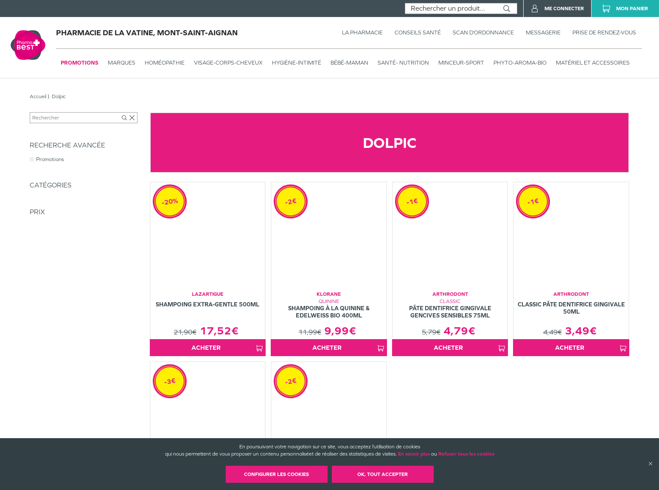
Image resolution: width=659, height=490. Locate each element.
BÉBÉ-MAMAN (349, 62)
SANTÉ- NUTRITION (403, 62)
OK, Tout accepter (382, 474)
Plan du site (385, 437)
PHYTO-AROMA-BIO (520, 62)
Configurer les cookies (276, 474)
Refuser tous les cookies (466, 454)
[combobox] (450, 8)
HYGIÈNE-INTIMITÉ (296, 62)
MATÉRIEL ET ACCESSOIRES (593, 62)
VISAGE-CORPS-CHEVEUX (228, 62)
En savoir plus (414, 454)
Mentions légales (391, 430)
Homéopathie (165, 62)
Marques (121, 62)
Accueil (38, 96)
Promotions (79, 62)
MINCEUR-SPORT (461, 62)
